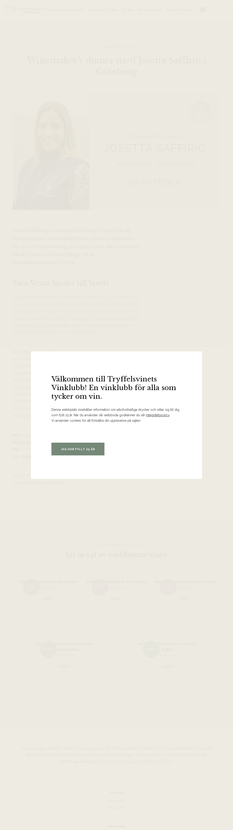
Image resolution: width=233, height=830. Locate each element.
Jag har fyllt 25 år (78, 449)
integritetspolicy (158, 415)
